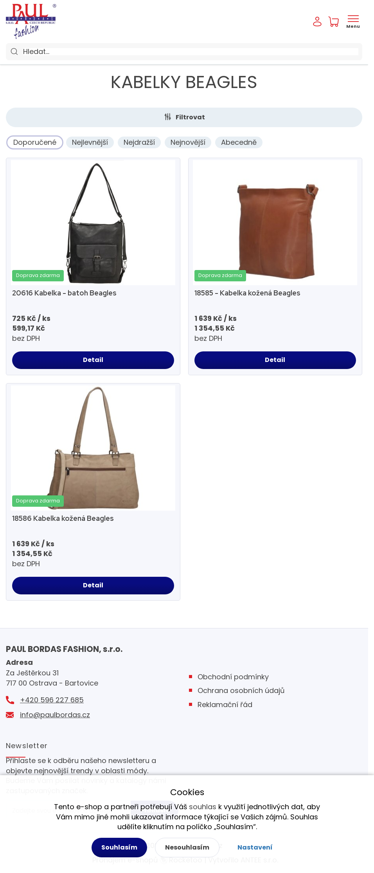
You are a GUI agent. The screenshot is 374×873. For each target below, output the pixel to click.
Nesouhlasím (187, 847)
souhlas (202, 807)
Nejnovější (188, 142)
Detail (93, 359)
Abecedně (239, 142)
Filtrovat (190, 117)
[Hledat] (190, 51)
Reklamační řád (225, 704)
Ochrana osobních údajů (241, 690)
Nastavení (255, 847)
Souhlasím (119, 847)
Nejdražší (139, 142)
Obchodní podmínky (233, 677)
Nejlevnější (90, 142)
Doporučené (34, 142)
